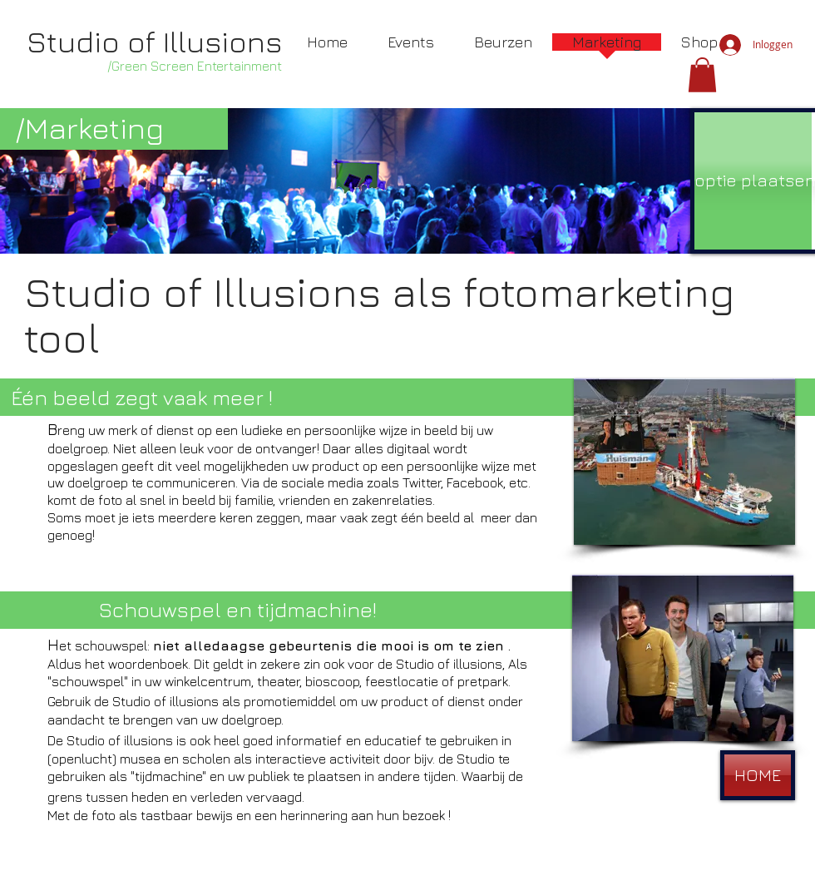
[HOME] (757, 775)
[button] (702, 74)
